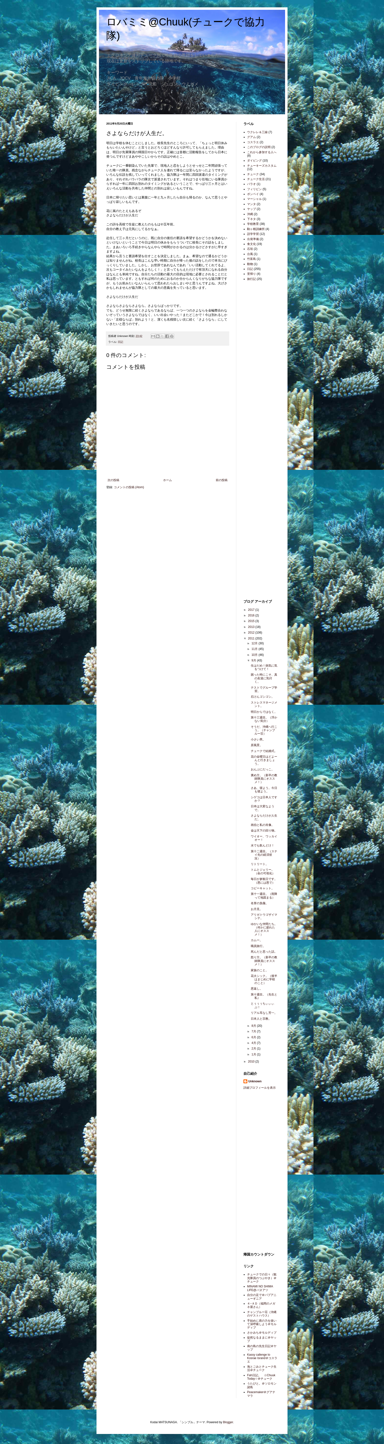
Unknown (255, 1081)
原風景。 (257, 745)
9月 (254, 660)
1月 (254, 1054)
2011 (251, 638)
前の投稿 (222, 480)
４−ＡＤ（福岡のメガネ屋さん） (261, 1305)
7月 (254, 1031)
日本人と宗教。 (261, 1018)
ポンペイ (253, 194)
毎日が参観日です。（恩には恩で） (264, 880)
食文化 (251, 244)
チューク (253, 174)
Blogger (228, 1422)
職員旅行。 (258, 946)
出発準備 (253, 239)
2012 (251, 632)
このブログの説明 (259, 147)
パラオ (251, 184)
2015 (251, 621)
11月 (255, 649)
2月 (254, 1048)
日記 (120, 341)
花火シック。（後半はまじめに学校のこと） (264, 979)
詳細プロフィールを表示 (259, 1087)
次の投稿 (113, 480)
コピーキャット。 (262, 888)
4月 (254, 1043)
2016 (251, 615)
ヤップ (251, 209)
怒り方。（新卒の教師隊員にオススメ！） (264, 961)
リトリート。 (259, 864)
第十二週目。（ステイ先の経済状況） (264, 855)
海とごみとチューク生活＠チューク (261, 1368)
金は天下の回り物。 (264, 830)
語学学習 (253, 234)
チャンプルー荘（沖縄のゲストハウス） (261, 1313)
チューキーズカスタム (261, 165)
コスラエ (253, 142)
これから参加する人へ (261, 152)
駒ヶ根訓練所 (256, 229)
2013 (251, 627)
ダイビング (254, 160)
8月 (254, 1026)
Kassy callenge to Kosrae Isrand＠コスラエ (262, 1358)
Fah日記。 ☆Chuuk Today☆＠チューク (261, 1377)
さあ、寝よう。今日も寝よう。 (264, 789)
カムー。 (257, 940)
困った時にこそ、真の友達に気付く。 (264, 678)
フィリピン (254, 189)
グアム (251, 137)
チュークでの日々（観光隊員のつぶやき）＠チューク (261, 1278)
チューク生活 (256, 179)
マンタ (251, 204)
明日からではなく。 (264, 712)
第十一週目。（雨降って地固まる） (264, 895)
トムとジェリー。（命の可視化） (263, 871)
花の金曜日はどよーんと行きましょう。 (264, 760)
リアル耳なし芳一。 (264, 1013)
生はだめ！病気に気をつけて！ (264, 667)
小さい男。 (258, 739)
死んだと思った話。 (264, 951)
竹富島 (251, 259)
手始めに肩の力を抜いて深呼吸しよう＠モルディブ (261, 1324)
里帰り (251, 274)
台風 (250, 254)
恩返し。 (257, 988)
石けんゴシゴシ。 (262, 696)
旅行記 (251, 279)
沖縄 (250, 214)
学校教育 (253, 224)
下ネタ (251, 219)
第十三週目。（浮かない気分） (264, 719)
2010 (251, 1061)
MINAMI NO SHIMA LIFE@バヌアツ (260, 1288)
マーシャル (254, 199)
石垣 (250, 249)
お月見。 (257, 909)
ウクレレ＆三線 (257, 132)
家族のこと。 (259, 970)
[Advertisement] (258, 362)
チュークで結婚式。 (264, 751)
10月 (255, 655)
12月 (255, 643)
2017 (251, 610)
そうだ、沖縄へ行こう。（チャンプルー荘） (264, 730)
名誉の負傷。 (259, 903)
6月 (254, 1037)
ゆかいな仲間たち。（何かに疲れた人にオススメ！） (264, 929)
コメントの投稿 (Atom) (129, 487)
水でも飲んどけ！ (262, 845)
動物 (250, 264)
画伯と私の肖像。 (262, 825)
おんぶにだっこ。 (262, 769)
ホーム (167, 480)
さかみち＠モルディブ (261, 1332)
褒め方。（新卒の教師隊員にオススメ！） (264, 779)
